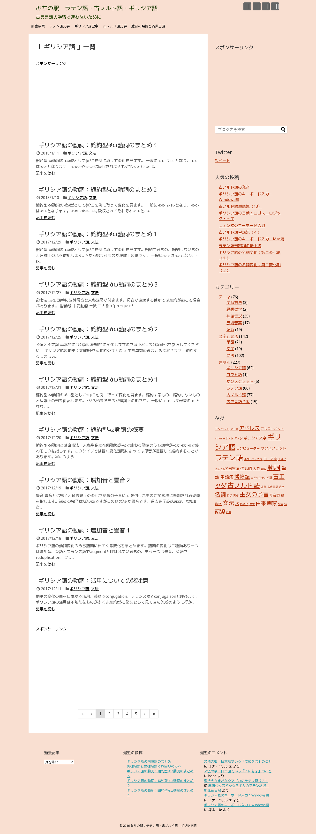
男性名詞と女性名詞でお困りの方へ (154, 766)
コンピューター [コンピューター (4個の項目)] (248, 448)
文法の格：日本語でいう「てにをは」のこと (238, 761)
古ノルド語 (236, 395)
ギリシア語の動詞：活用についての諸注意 (93, 580)
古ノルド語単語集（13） (240, 206)
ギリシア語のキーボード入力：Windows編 (236, 795)
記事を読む (45, 173)
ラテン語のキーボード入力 (242, 225)
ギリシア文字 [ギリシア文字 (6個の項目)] (255, 438)
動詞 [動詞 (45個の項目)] (273, 467)
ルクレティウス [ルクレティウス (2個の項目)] (253, 459)
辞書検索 (38, 26)
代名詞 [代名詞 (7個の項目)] (246, 468)
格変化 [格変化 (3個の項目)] (244, 504)
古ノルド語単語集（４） (240, 232)
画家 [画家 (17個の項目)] (272, 503)
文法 (93, 153)
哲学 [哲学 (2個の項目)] (229, 495)
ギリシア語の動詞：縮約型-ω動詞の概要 (91, 430)
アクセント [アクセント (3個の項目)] (222, 429)
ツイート (222, 160)
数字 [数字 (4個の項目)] (218, 504)
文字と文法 (228, 336)
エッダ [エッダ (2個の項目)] (238, 438)
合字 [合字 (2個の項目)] (281, 486)
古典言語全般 (238, 401)
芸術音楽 (234, 322)
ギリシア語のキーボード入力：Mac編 (251, 239)
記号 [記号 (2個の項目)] (280, 504)
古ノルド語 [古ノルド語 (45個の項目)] (243, 485)
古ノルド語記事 (115, 26)
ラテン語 (234, 388)
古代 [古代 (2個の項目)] (263, 486)
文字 (230, 348)
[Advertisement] (118, 100)
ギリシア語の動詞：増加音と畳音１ (84, 530)
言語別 (224, 362)
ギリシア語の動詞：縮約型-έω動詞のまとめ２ (98, 189)
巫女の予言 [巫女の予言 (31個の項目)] (254, 494)
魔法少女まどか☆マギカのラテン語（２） (236, 780)
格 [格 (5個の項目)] (237, 503)
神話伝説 (234, 316)
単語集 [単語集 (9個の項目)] (226, 477)
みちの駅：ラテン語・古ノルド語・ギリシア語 (97, 8)
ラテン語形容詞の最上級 (240, 245)
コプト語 (234, 374)
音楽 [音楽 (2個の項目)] (228, 512)
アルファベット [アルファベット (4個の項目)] (272, 428)
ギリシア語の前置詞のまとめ (149, 761)
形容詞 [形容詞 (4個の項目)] (275, 495)
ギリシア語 (77, 153)
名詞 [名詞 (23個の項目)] (220, 494)
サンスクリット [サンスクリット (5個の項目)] (273, 448)
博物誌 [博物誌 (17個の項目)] (242, 476)
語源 (230, 329)
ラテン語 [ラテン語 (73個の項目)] (229, 457)
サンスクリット (240, 381)
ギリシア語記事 (86, 26)
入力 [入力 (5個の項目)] (256, 468)
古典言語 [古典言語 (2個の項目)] (272, 486)
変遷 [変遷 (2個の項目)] (236, 495)
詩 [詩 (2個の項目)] (285, 504)
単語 (230, 342)
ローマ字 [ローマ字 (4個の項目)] (270, 459)
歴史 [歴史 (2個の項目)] (252, 504)
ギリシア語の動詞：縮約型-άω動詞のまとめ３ (98, 284)
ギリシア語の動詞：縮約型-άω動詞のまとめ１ (98, 379)
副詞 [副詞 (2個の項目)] (263, 469)
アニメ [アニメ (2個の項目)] (234, 429)
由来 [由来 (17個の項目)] (261, 503)
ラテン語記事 (59, 26)
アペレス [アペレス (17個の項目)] (249, 427)
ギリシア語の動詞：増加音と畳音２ (84, 480)
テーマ (224, 297)
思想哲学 (234, 309)
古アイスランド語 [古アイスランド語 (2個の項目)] (261, 477)
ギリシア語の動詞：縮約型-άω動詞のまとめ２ (98, 329)
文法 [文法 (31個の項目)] (228, 503)
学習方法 (234, 302)
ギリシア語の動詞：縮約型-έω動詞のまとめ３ (98, 145)
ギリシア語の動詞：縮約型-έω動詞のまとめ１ (98, 234)
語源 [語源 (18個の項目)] (220, 511)
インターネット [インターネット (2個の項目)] (224, 438)
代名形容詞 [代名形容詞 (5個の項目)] (230, 468)
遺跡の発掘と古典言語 (148, 26)
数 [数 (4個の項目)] (282, 495)
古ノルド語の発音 (234, 187)
